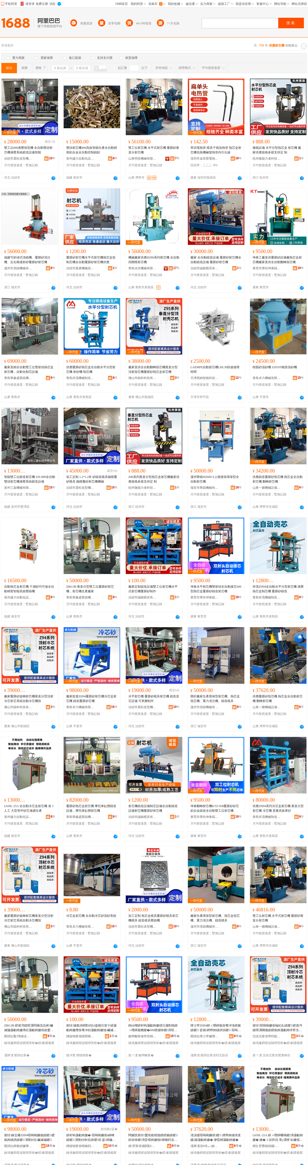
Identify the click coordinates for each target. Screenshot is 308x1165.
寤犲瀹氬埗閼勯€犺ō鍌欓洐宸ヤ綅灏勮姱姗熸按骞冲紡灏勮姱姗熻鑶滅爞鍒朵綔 (91, 1028)
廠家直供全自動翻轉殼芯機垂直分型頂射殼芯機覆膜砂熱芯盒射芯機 (153, 369)
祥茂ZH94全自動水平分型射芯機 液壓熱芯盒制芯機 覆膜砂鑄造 (278, 589)
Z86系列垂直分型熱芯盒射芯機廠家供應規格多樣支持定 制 (153, 479)
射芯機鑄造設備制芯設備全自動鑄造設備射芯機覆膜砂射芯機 (153, 808)
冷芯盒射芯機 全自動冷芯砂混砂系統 (91, 916)
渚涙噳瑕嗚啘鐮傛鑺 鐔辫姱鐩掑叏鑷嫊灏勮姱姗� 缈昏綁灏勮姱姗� (215, 1137)
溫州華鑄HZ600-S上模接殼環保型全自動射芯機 (214, 479)
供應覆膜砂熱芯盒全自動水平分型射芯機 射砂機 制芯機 (91, 369)
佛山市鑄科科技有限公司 (142, 378)
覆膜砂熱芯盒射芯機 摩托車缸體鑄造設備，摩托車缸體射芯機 (91, 808)
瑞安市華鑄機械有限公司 (204, 487)
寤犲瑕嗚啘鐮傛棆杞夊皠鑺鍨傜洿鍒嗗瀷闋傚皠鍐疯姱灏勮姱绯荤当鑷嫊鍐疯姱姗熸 (278, 1028)
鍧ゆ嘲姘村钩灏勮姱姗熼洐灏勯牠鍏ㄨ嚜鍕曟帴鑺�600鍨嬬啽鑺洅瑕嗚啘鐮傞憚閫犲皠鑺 (153, 1028)
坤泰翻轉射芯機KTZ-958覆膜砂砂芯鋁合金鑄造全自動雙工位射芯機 (214, 808)
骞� (51, 1036)
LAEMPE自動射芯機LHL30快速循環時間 (214, 369)
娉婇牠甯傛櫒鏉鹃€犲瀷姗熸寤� (80, 1146)
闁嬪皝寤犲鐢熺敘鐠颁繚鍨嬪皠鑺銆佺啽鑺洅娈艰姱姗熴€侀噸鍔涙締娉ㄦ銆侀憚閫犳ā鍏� (153, 1137)
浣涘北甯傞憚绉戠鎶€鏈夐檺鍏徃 (267, 1036)
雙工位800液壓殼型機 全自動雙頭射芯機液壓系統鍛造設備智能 (28, 150)
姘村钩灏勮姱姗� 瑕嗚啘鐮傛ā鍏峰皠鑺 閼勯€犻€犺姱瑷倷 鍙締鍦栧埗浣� (91, 1137)
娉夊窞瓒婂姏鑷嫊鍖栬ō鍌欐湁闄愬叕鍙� (267, 1146)
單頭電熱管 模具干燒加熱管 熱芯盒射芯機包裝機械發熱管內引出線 (215, 150)
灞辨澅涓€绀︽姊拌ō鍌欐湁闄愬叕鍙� (204, 1146)
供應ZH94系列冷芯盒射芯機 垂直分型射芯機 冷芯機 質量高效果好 (278, 808)
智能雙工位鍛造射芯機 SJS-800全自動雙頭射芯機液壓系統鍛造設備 (29, 479)
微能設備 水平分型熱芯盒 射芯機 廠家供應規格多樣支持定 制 (277, 150)
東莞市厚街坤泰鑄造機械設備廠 (267, 268)
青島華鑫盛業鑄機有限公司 (18, 378)
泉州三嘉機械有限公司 (18, 487)
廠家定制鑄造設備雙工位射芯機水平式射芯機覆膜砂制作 (153, 589)
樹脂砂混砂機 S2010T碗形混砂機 (275, 367)
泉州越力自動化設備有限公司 (80, 158)
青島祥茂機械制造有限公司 (80, 378)
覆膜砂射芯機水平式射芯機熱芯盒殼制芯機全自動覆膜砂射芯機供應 (91, 260)
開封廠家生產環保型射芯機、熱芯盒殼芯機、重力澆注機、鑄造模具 (215, 699)
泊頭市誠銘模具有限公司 (204, 268)
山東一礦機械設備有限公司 (267, 487)
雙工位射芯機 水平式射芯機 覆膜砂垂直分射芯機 (153, 150)
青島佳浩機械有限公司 (142, 268)
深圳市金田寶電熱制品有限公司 (204, 158)
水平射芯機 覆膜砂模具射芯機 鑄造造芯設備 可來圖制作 (153, 699)
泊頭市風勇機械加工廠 (80, 268)
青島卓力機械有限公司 (267, 378)
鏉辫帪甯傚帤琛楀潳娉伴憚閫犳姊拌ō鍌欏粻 (142, 1036)
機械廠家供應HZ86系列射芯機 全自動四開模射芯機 (153, 260)
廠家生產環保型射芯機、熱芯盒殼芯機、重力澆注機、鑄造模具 (215, 918)
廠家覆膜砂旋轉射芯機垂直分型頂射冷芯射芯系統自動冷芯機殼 (28, 699)
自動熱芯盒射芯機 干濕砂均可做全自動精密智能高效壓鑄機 (29, 589)
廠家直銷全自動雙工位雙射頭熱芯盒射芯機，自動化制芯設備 (28, 369)
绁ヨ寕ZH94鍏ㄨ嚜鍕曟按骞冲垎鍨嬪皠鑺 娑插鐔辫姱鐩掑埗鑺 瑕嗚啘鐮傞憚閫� (215, 1028)
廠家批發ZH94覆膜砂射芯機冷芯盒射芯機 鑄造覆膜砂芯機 (91, 699)
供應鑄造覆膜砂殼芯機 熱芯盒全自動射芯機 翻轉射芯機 (278, 479)
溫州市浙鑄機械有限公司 (18, 268)
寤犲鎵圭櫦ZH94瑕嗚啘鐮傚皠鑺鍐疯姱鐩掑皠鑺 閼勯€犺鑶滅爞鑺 (29, 1137)
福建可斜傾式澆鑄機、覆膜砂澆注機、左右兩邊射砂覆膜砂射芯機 (27, 260)
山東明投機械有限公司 (142, 158)
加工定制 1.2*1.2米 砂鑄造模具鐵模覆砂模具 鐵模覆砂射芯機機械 (91, 479)
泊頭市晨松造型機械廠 (18, 158)
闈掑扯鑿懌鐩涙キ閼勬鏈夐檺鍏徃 (18, 1036)
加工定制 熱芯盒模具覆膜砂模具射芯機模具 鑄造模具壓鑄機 (153, 918)
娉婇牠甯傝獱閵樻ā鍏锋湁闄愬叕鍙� (80, 1036)
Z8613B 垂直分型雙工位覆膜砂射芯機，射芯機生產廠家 (90, 589)
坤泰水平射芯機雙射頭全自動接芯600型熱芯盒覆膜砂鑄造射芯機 (215, 589)
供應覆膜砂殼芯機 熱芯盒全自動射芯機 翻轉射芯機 (278, 699)
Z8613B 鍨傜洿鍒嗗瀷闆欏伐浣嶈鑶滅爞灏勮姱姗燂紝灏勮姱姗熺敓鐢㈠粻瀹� (28, 1028)
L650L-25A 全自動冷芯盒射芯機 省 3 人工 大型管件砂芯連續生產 (28, 808)
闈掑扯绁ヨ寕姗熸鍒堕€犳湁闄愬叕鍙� (204, 1036)
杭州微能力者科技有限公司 (267, 158)
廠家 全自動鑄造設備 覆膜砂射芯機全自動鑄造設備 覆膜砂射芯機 (215, 260)
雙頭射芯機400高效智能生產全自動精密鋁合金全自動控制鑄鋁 (91, 150)
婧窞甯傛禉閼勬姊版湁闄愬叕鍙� (142, 1146)
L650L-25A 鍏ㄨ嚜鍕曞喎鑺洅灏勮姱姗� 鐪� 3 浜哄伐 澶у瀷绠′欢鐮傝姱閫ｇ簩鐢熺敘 (278, 1137)
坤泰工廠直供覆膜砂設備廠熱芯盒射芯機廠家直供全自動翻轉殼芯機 (277, 260)
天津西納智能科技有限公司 (204, 378)
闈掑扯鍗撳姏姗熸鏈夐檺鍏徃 (18, 1146)
